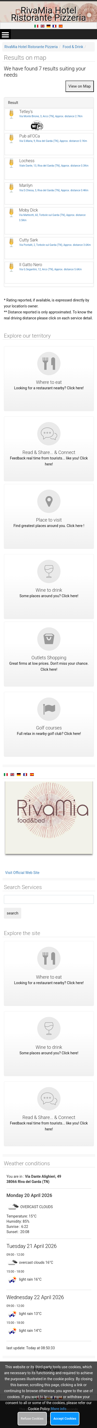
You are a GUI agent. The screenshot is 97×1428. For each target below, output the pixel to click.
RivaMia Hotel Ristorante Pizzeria (31, 47)
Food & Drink (73, 47)
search (12, 913)
